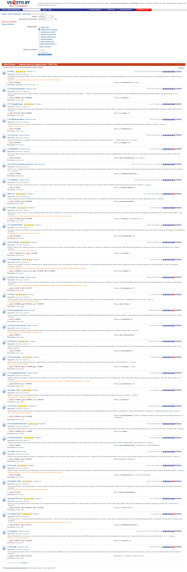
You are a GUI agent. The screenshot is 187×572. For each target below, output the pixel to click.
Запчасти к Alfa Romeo (9, 21)
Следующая (23, 563)
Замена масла (26, 14)
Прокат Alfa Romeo (8, 24)
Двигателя (111, 9)
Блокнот (181, 68)
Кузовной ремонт (126, 9)
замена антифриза (47, 39)
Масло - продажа (45, 46)
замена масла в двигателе (49, 29)
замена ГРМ (45, 27)
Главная (4, 14)
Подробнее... (11, 78)
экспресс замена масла (48, 37)
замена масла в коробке (48, 34)
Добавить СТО (143, 9)
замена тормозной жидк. (47, 44)
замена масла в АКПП (48, 32)
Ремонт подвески (95, 9)
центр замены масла (47, 41)
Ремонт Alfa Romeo (14, 14)
